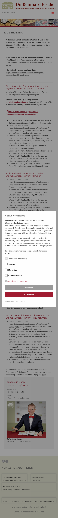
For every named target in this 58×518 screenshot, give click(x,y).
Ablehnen (29, 288)
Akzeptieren (29, 294)
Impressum (20, 301)
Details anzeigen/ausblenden (19, 281)
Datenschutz (10, 301)
